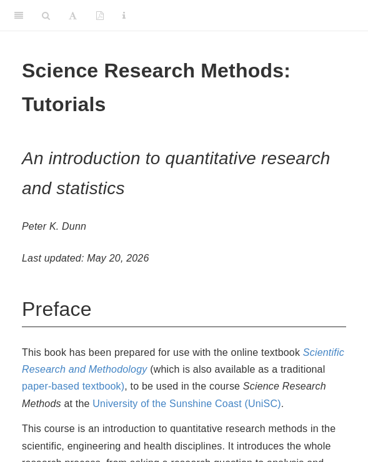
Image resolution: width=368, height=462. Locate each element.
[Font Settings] (72, 15)
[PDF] (100, 15)
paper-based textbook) (73, 386)
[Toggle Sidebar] (18, 15)
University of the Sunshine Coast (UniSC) (186, 403)
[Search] (45, 15)
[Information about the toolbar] (124, 15)
